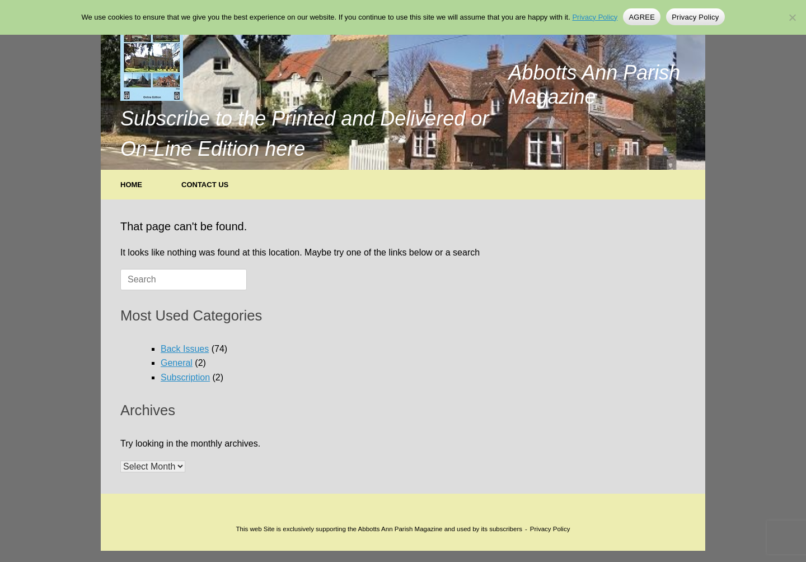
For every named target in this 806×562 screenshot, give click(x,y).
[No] (792, 17)
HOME (131, 184)
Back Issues (185, 349)
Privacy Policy (550, 529)
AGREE (642, 17)
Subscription (185, 377)
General (177, 363)
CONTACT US (204, 184)
